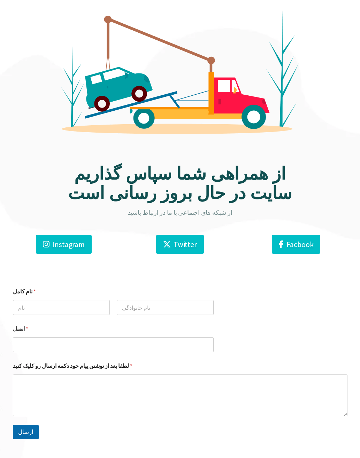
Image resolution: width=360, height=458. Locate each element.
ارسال (25, 432)
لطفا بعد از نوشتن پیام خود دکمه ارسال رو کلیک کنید (72, 366)
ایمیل (20, 328)
